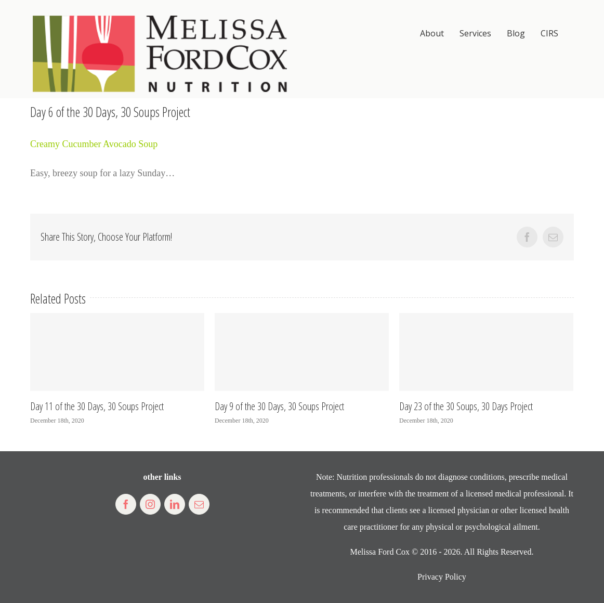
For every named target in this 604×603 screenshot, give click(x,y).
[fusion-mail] (199, 504)
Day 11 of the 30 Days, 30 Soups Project (97, 406)
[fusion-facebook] (125, 504)
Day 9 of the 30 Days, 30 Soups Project (279, 406)
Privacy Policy (441, 576)
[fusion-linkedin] (174, 504)
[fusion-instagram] (150, 504)
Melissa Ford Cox (380, 551)
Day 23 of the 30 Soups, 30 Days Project (466, 406)
